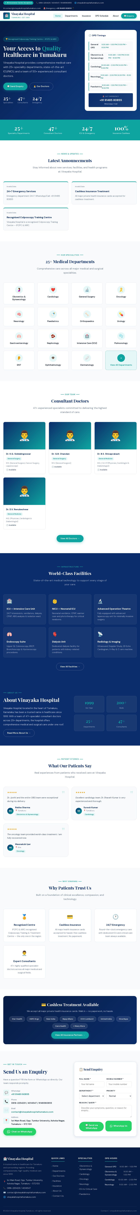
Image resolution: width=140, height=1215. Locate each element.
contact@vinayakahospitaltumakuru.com (32, 1112)
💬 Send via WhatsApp (91, 1126)
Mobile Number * (115, 1079)
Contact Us (58, 1196)
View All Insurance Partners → (70, 1035)
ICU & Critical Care (88, 1189)
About (116, 16)
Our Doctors (58, 1176)
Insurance (86, 16)
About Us (57, 1191)
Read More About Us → (19, 733)
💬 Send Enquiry (15, 86)
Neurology (84, 1184)
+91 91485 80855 (111, 100)
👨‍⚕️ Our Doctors (41, 86)
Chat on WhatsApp (19, 1131)
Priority (111, 1091)
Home (58, 16)
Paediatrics (84, 1194)
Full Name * (85, 1079)
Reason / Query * (87, 1103)
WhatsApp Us (118, 1126)
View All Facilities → (70, 666)
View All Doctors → (70, 538)
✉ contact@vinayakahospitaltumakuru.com (22, 8)
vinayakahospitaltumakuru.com (90, 3)
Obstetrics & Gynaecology (85, 1168)
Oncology (84, 1179)
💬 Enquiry (129, 16)
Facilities (57, 1181)
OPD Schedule (101, 16)
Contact (104, 1211)
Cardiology (84, 1174)
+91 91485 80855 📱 (65, 8)
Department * (86, 1091)
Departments (71, 16)
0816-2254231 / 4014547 (19, 1188)
